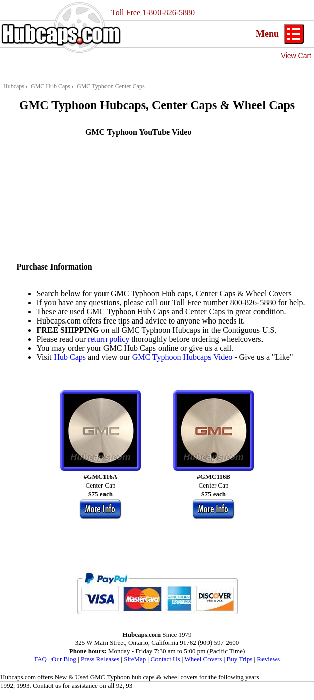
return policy (108, 339)
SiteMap (135, 659)
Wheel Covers (203, 659)
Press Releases (100, 659)
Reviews (268, 659)
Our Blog (63, 659)
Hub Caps (70, 357)
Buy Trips (240, 659)
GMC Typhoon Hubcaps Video (182, 357)
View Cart (296, 55)
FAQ (40, 659)
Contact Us (165, 659)
